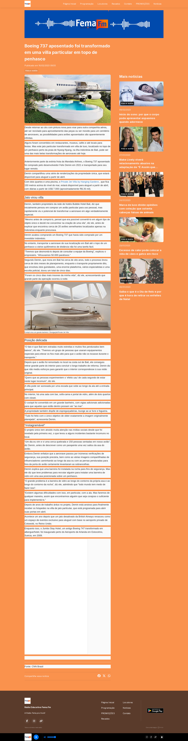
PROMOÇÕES (142, 4)
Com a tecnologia (154, 727)
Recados (116, 4)
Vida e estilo (31, 71)
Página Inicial (69, 4)
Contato (128, 4)
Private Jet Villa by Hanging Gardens (80, 182)
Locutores (103, 4)
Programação (87, 4)
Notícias (157, 4)
